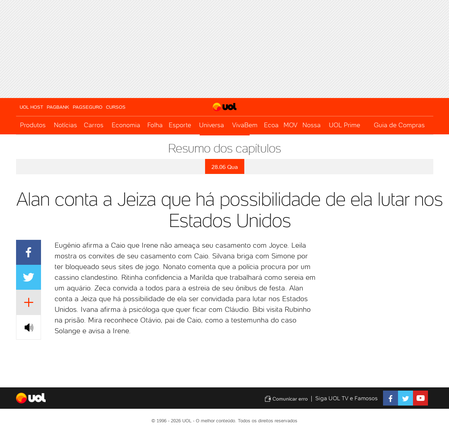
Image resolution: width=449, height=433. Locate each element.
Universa (211, 125)
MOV (290, 125)
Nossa (311, 125)
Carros (93, 125)
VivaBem (244, 125)
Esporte (180, 125)
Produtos (33, 125)
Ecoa (271, 125)
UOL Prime (344, 125)
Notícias (65, 125)
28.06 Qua (224, 167)
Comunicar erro (286, 399)
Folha (155, 125)
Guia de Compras (399, 125)
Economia (126, 125)
